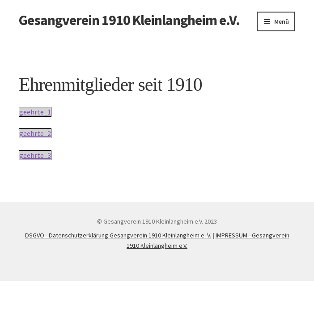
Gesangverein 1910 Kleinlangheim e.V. (129, 20)
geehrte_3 (35, 155)
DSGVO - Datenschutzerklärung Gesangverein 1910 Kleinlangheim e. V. (118, 235)
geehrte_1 (35, 111)
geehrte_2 (35, 133)
